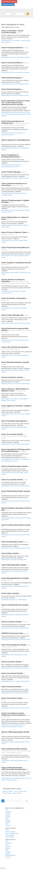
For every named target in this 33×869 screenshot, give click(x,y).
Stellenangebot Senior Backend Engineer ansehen (15, 84)
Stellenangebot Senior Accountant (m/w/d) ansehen (15, 444)
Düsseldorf (8, 811)
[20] (27, 801)
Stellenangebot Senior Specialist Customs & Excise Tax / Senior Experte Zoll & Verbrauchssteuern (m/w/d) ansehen (16, 114)
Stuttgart (7, 820)
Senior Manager (7, 793)
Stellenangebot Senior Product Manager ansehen (14, 178)
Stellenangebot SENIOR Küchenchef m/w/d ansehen (15, 639)
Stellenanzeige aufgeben (9, 1)
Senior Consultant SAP (20, 791)
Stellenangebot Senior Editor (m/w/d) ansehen (14, 559)
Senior (7, 830)
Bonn (6, 824)
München (7, 815)
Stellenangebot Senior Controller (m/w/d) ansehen (15, 628)
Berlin (7, 818)
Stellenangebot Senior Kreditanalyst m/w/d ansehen (15, 548)
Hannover (8, 825)
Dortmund (8, 822)
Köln (6, 810)
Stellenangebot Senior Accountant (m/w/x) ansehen (15, 708)
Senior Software (17, 793)
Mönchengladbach (10, 855)
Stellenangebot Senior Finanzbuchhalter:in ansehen (15, 57)
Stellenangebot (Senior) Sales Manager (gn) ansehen (16, 323)
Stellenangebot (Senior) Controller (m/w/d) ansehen (15, 383)
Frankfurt (7, 813)
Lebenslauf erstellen (7, 4)
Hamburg (7, 817)
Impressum (3, 868)
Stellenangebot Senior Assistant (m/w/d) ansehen (14, 693)
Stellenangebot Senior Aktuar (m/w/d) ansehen (14, 599)
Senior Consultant (7, 791)
